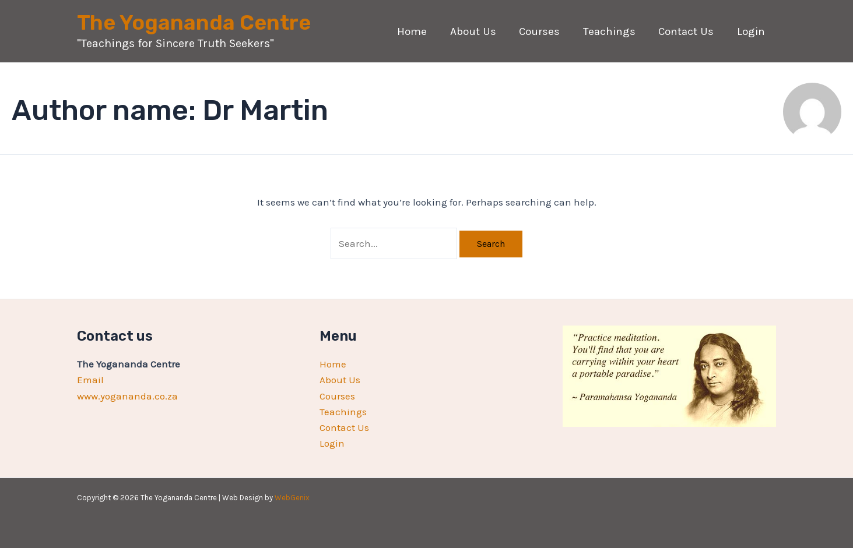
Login (752, 31)
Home (417, 31)
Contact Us (687, 31)
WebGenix (292, 497)
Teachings (611, 31)
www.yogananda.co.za (127, 396)
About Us (477, 31)
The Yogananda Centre (194, 22)
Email (90, 380)
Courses (542, 31)
